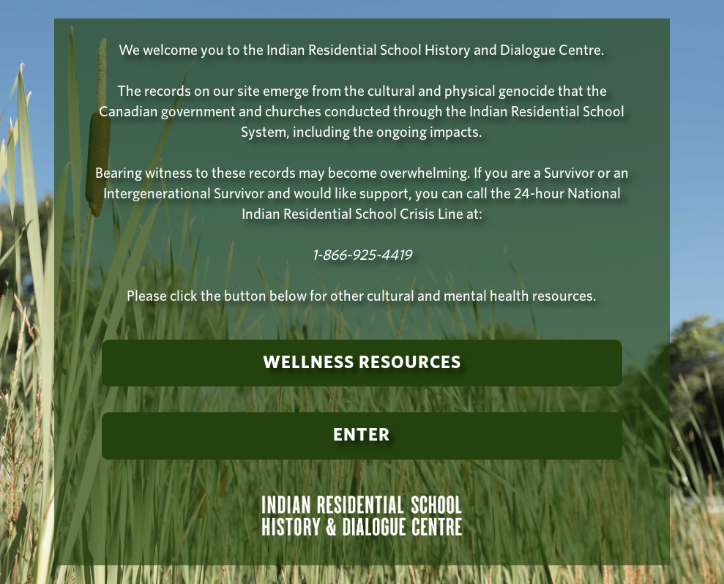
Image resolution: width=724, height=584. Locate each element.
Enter (361, 436)
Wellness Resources (362, 363)
